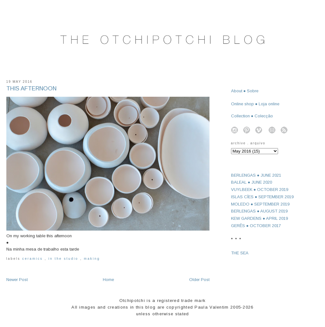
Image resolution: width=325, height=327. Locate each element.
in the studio (64, 258)
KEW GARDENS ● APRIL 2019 (259, 218)
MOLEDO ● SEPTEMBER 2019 (260, 204)
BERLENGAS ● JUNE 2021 (256, 175)
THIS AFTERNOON (31, 88)
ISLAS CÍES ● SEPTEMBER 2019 (262, 196)
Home (108, 279)
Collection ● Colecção (252, 116)
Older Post (199, 279)
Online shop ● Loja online (255, 103)
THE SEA (240, 253)
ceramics (33, 258)
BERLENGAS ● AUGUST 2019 (259, 211)
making (92, 258)
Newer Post (17, 279)
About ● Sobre (245, 90)
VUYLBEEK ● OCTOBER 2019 (260, 189)
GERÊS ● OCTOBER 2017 (256, 225)
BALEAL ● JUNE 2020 (251, 182)
